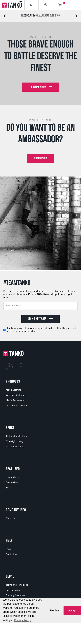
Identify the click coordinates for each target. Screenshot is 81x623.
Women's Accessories (17, 405)
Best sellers (12, 482)
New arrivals (12, 477)
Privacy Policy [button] (22, 620)
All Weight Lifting (14, 441)
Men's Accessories (16, 400)
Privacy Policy (13, 590)
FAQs (8, 549)
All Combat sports (15, 446)
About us (10, 518)
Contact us (11, 554)
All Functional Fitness (17, 436)
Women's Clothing (15, 395)
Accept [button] (72, 610)
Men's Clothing (13, 389)
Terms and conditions (17, 584)
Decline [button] (54, 610)
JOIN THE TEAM (40, 318)
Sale (8, 487)
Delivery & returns (15, 595)
